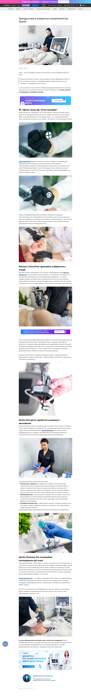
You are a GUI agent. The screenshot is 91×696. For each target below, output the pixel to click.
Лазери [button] (54, 8)
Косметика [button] (62, 8)
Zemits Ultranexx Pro (26, 578)
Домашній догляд (72, 8)
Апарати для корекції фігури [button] (43, 8)
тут (71, 283)
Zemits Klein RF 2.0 (25, 161)
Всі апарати (11, 8)
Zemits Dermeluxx (47, 430)
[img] (65, 5)
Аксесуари (80, 8)
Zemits (21, 68)
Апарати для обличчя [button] (28, 8)
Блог (26, 68)
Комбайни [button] (18, 8)
